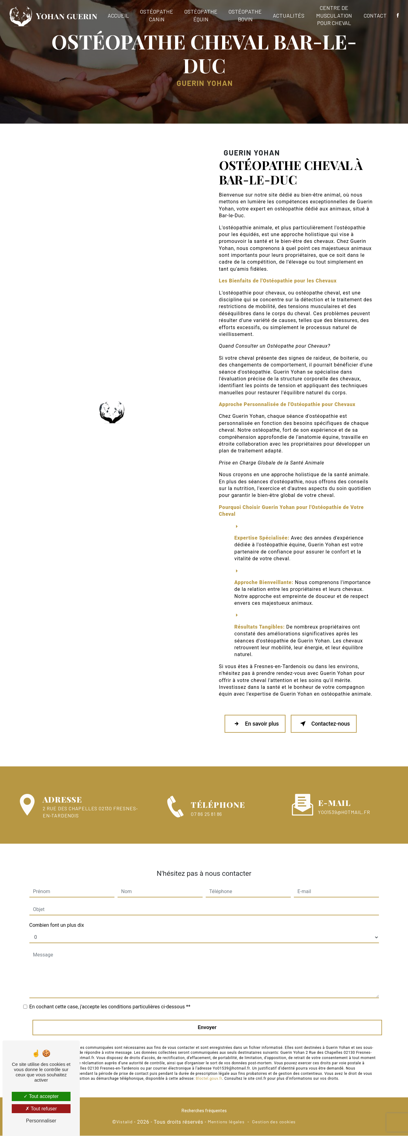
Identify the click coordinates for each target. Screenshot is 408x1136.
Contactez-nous (325, 724)
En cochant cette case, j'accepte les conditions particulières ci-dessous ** (110, 1000)
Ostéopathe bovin (245, 15)
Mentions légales (226, 1122)
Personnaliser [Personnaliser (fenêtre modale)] (41, 1120)
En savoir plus (255, 724)
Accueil (118, 15)
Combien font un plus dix (56, 919)
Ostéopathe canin (157, 15)
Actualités (289, 15)
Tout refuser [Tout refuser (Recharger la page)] (41, 1108)
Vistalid (124, 1122)
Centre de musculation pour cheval (334, 15)
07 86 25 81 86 (206, 821)
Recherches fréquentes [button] (204, 1110)
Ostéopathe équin (201, 15)
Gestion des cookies (274, 1122)
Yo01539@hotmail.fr (344, 805)
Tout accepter (41, 1096)
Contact (374, 15)
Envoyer (207, 1021)
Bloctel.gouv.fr (209, 1072)
